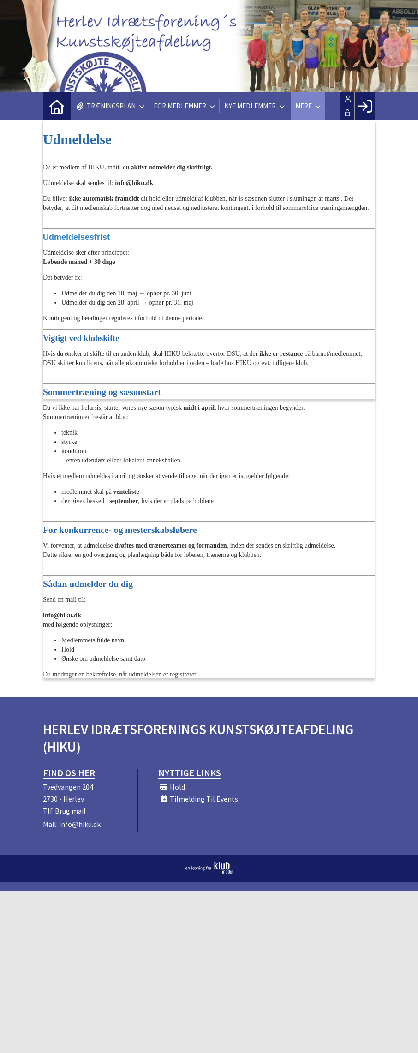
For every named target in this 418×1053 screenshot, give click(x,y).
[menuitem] (57, 106)
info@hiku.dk (80, 824)
